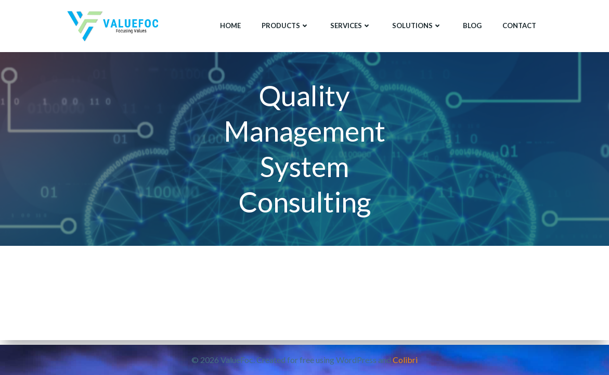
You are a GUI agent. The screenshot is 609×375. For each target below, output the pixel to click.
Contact (519, 25)
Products (285, 25)
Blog (472, 25)
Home (230, 25)
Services (350, 25)
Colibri (405, 360)
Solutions (417, 25)
